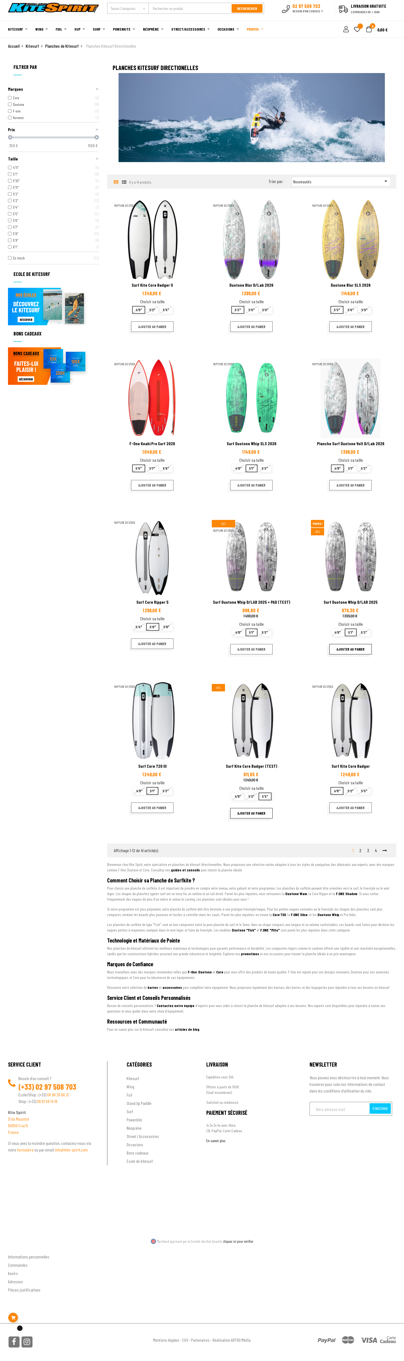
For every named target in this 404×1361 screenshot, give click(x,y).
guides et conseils (185, 870)
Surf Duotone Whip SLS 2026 (251, 443)
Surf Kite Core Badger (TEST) (251, 766)
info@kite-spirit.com (71, 1149)
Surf (130, 1111)
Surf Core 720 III (152, 766)
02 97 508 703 (56, 1086)
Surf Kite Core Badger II (152, 284)
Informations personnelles (28, 1256)
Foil (129, 1094)
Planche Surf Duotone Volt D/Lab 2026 (350, 443)
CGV (185, 1339)
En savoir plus (216, 1140)
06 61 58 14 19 (47, 1101)
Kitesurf (133, 1078)
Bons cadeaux (137, 1152)
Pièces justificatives (24, 1289)
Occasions (135, 1144)
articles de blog (187, 1029)
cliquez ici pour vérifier (238, 1241)
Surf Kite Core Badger (351, 766)
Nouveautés (341, 181)
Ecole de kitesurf (140, 1161)
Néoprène (134, 1128)
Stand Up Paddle (139, 1103)
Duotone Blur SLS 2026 (351, 284)
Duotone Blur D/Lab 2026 (251, 284)
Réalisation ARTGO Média (232, 1339)
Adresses (15, 1281)
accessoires (172, 987)
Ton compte (18, 1247)
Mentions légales (166, 1339)
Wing (130, 1086)
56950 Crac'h (18, 1125)
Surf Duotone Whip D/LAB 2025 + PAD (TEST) (251, 601)
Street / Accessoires (143, 1136)
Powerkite (134, 1119)
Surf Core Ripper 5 (152, 601)
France (13, 1132)
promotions (250, 953)
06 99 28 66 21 (58, 1094)
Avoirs (13, 1273)
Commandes (18, 1264)
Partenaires (200, 1339)
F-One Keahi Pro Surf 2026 (152, 443)
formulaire (25, 1149)
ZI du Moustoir (18, 1118)
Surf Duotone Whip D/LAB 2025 (351, 601)
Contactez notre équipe (175, 1005)
